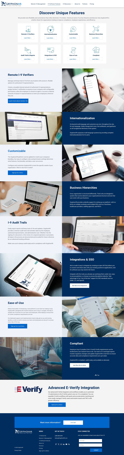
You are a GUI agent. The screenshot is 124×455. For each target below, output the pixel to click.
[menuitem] (38, 4)
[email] (61, 444)
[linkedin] (64, 444)
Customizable (16, 151)
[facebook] (56, 444)
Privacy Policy (18, 450)
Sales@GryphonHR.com (61, 438)
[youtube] (66, 444)
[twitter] (58, 444)
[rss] (69, 444)
